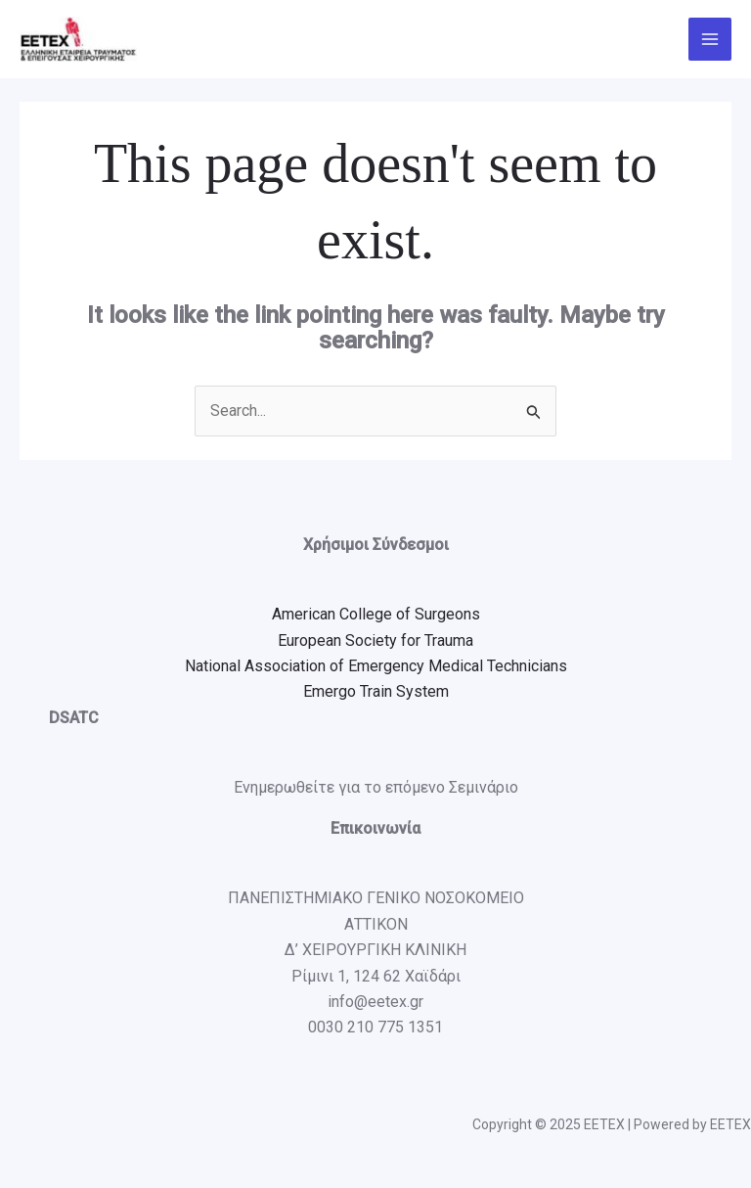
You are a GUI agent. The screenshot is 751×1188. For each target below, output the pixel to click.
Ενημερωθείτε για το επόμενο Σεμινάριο (376, 787)
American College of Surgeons (376, 614)
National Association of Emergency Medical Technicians (376, 666)
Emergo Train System (376, 691)
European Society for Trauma (375, 640)
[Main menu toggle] (709, 39)
